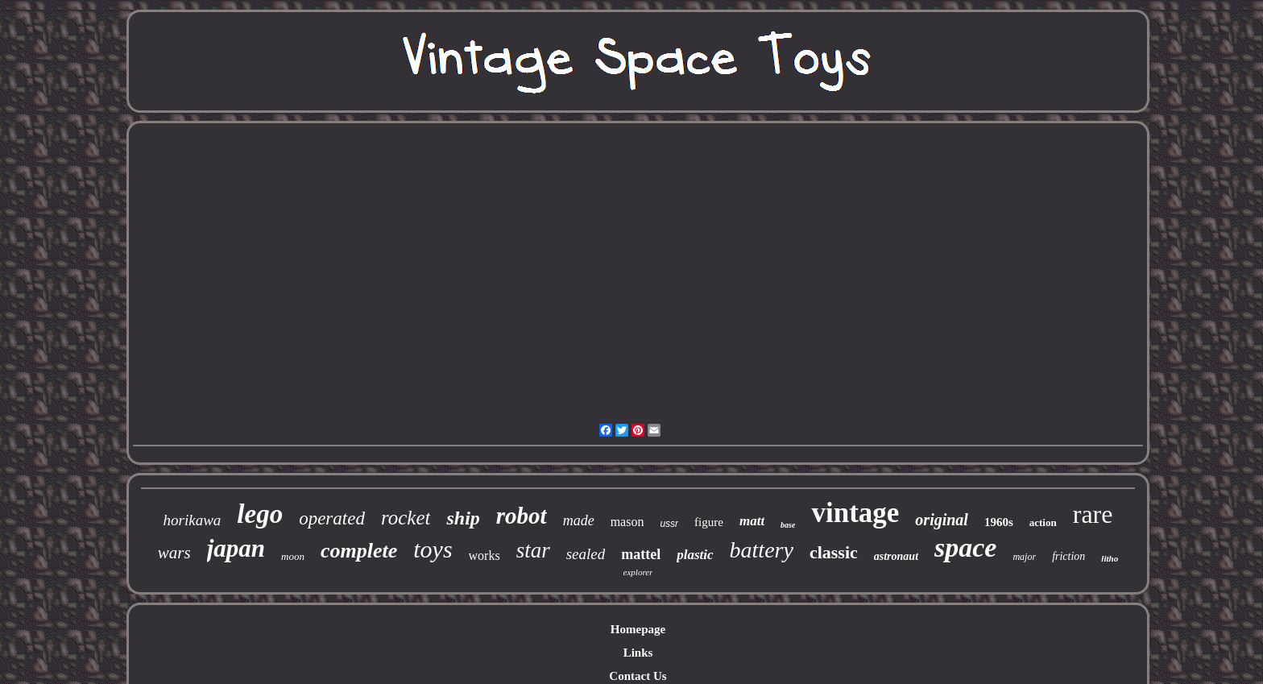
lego (260, 514)
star (533, 550)
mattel (640, 554)
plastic (695, 554)
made (578, 520)
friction (1068, 556)
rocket (406, 518)
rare (1093, 514)
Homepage (638, 629)
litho (1109, 558)
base (788, 524)
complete (359, 550)
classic (834, 552)
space (965, 547)
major (1024, 556)
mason (627, 522)
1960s (998, 522)
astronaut (896, 556)
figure (708, 522)
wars (174, 552)
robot (521, 516)
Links (638, 652)
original (941, 520)
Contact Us (637, 675)
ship (462, 518)
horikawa (193, 520)
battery (761, 549)
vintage (855, 513)
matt (751, 521)
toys (432, 549)
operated (332, 518)
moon (292, 556)
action (1043, 522)
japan (236, 548)
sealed (586, 553)
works (484, 555)
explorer (638, 572)
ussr (669, 523)
